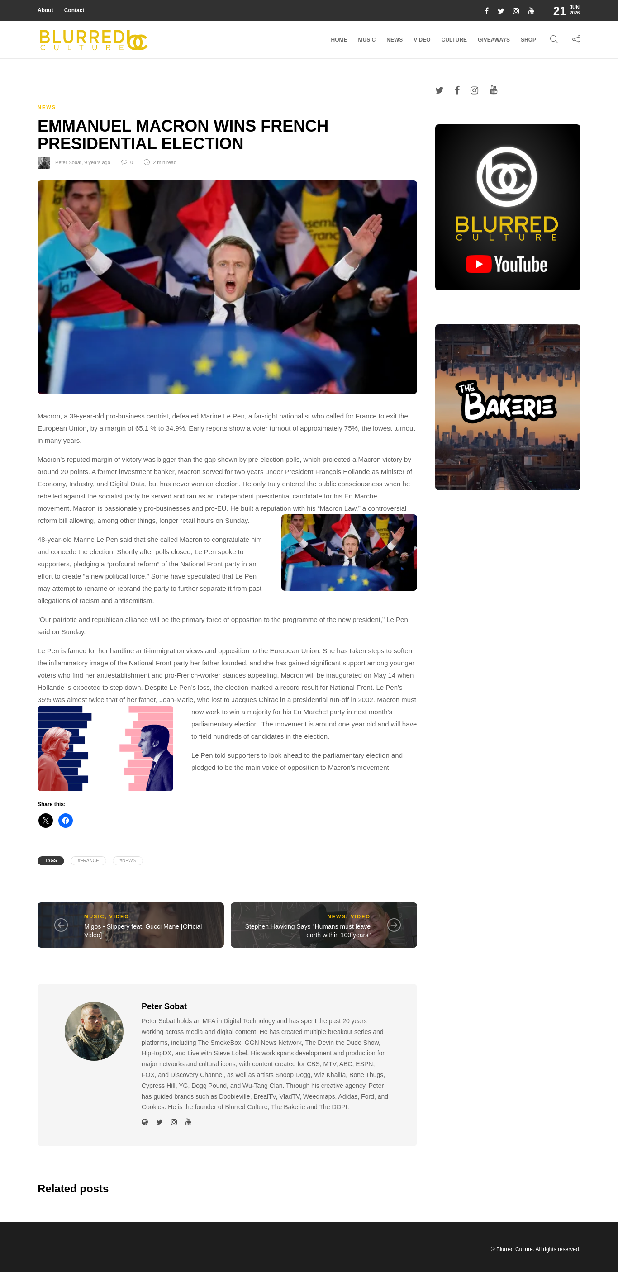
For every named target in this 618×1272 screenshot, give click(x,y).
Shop (528, 40)
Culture (454, 40)
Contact (74, 10)
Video (422, 40)
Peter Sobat (68, 162)
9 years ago (97, 162)
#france (88, 860)
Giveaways (494, 40)
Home (339, 40)
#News (128, 860)
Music (367, 40)
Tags (51, 860)
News (394, 40)
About (45, 10)
